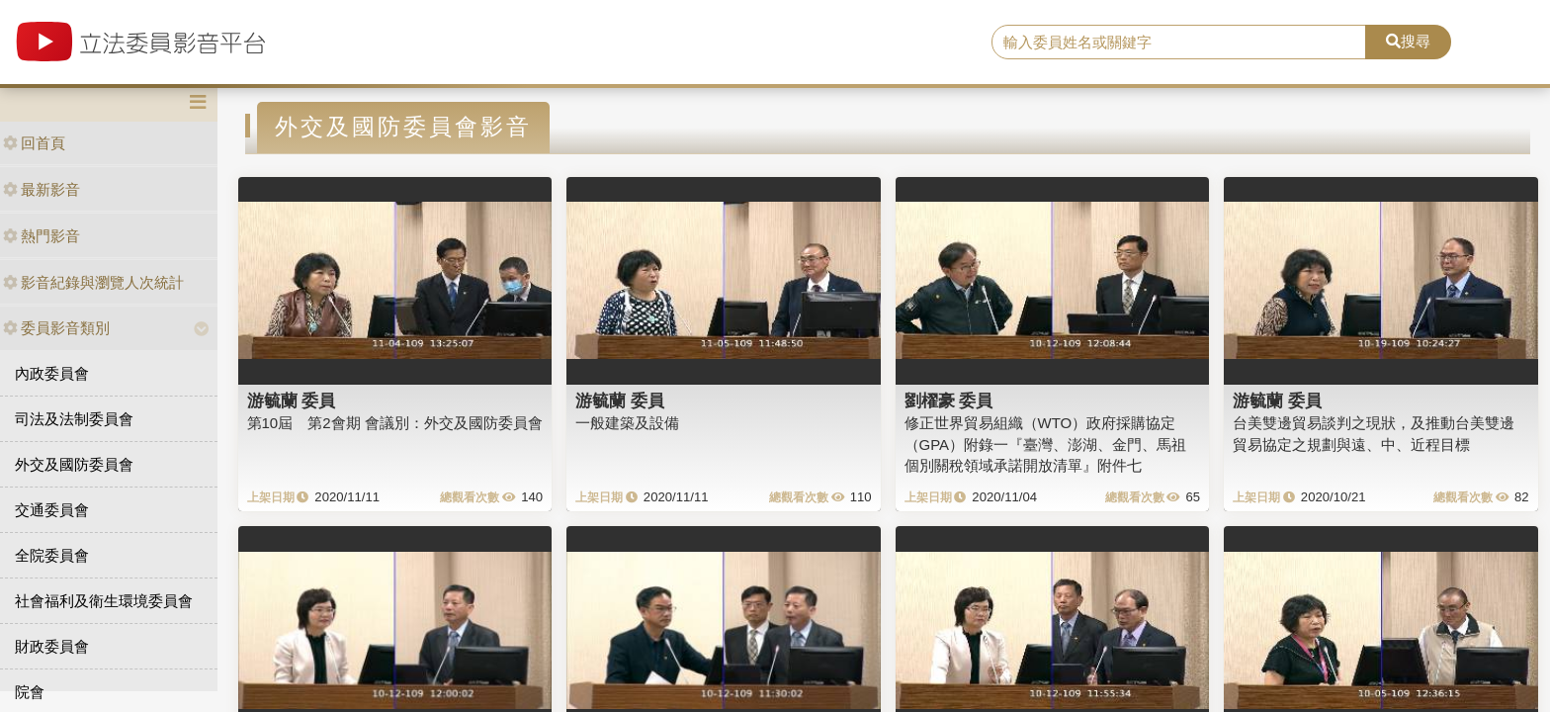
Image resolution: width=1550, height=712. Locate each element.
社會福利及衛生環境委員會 (104, 600)
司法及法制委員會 (74, 418)
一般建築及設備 (627, 422)
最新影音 (41, 189)
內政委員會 (52, 373)
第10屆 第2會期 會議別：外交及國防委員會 (395, 422)
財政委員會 (52, 646)
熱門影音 (41, 235)
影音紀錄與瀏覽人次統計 (93, 282)
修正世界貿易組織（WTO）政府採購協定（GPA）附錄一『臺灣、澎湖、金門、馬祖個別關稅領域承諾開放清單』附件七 (1045, 444)
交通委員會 (52, 509)
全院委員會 (52, 555)
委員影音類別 (56, 327)
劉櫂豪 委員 (948, 400)
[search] (1179, 42)
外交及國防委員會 (74, 464)
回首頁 (34, 142)
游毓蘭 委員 (291, 400)
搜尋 (1408, 41)
